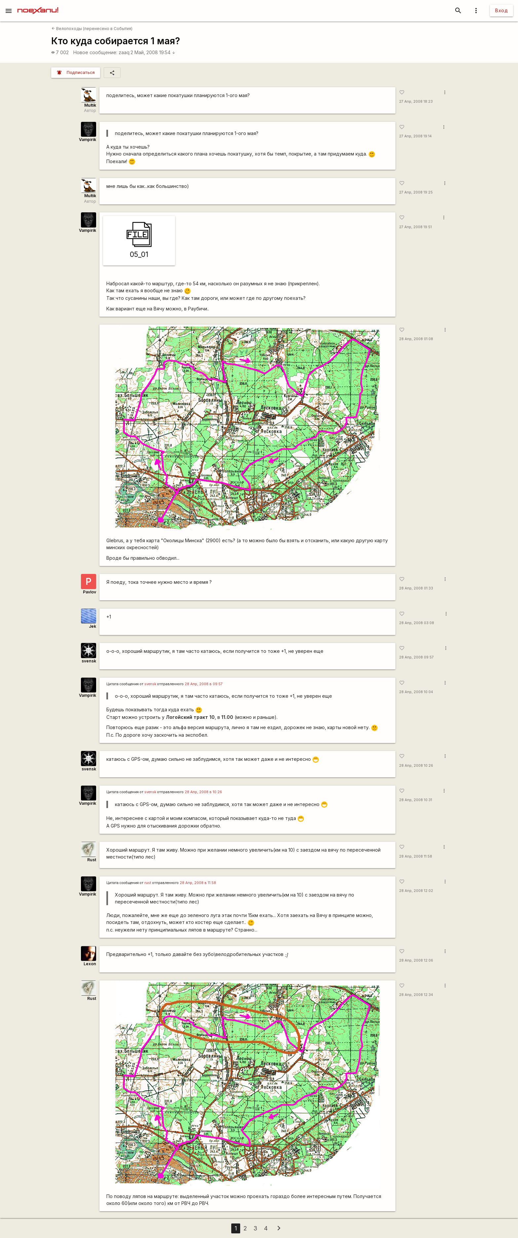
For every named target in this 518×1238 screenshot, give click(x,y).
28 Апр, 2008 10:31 (415, 800)
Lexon (90, 963)
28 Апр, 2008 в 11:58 (198, 883)
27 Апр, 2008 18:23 (416, 101)
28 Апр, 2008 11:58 (415, 856)
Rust (91, 859)
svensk (89, 660)
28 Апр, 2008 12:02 (416, 891)
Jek (92, 626)
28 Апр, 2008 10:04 (416, 692)
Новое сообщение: (95, 52)
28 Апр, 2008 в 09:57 (204, 684)
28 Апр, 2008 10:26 (416, 765)
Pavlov (89, 591)
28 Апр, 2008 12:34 (416, 995)
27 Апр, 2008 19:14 (415, 136)
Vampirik (87, 139)
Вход (501, 10)
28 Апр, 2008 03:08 (416, 623)
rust (147, 883)
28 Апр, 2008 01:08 (416, 339)
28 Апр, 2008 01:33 (416, 588)
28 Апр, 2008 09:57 (416, 657)
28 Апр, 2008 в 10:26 (203, 792)
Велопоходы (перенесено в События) (92, 28)
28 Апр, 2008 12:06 (416, 960)
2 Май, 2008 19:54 (152, 52)
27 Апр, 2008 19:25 (416, 192)
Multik (90, 105)
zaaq (124, 52)
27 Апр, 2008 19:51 (415, 227)
